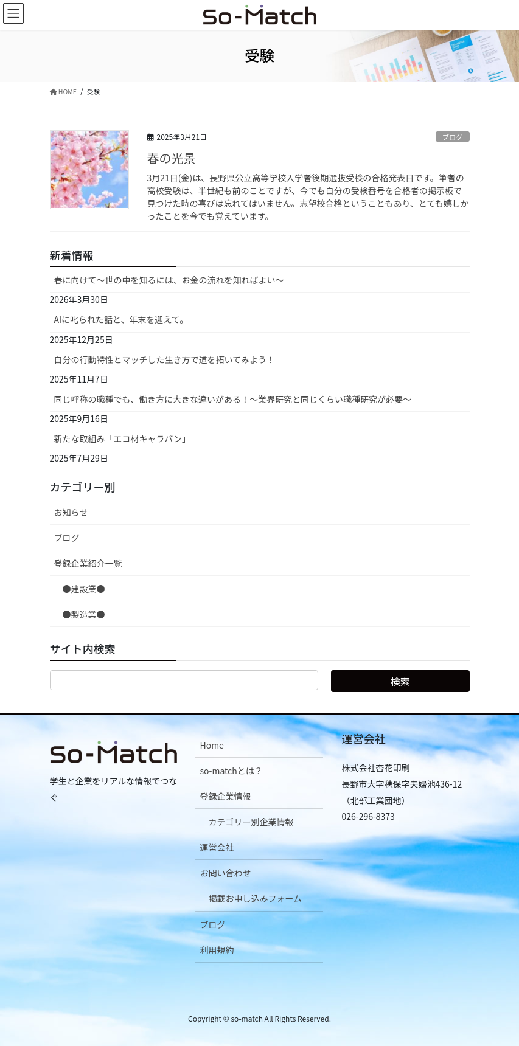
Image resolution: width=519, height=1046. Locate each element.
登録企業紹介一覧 (88, 563)
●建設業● (84, 589)
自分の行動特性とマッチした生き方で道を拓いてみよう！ (165, 359)
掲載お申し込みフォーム (255, 898)
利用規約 (217, 950)
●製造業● (84, 614)
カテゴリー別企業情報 (250, 822)
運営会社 (217, 847)
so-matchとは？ (231, 770)
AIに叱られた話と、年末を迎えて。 (121, 319)
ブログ (452, 137)
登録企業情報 (225, 796)
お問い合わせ (225, 873)
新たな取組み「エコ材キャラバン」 (122, 438)
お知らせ (71, 512)
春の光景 (171, 158)
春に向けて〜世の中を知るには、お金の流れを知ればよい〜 (169, 280)
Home (211, 745)
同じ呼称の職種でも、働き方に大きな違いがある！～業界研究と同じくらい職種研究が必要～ (233, 399)
